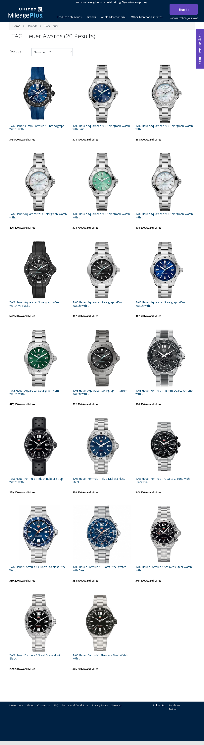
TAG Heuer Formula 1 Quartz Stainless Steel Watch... (37, 568)
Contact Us (43, 705)
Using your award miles (200, 48)
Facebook (174, 705)
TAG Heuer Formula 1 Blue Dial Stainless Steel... (99, 480)
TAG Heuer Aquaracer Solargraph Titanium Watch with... (100, 392)
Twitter (173, 709)
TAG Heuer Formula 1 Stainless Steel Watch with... (163, 568)
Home (16, 26)
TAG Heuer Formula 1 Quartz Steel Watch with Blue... (99, 568)
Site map (116, 705)
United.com (16, 705)
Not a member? (184, 18)
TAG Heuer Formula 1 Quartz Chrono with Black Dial (162, 480)
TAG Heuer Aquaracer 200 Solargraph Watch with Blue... (101, 127)
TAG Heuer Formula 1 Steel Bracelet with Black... (35, 657)
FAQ (56, 705)
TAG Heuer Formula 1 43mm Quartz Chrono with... (164, 392)
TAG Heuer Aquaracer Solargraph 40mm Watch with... (99, 304)
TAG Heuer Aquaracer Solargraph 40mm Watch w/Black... (35, 304)
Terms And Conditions (75, 705)
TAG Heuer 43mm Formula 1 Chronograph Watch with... (36, 127)
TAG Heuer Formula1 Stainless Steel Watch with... (100, 657)
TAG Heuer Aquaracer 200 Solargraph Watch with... (164, 127)
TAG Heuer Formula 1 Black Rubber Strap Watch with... (36, 480)
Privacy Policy (100, 705)
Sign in (183, 9)
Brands (32, 26)
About (30, 705)
